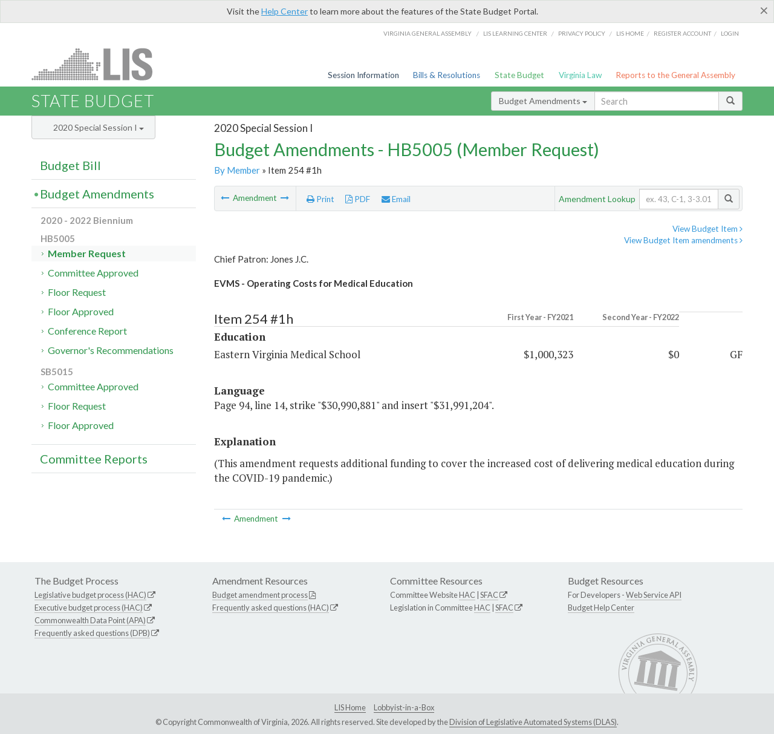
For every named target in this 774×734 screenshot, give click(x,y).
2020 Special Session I (98, 127)
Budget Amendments (543, 101)
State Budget (519, 75)
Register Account (682, 33)
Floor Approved (81, 311)
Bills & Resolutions (446, 75)
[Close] (764, 10)
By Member (237, 170)
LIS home (630, 33)
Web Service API (653, 595)
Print (320, 199)
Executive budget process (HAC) (88, 607)
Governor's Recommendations (111, 350)
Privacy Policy (581, 33)
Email (396, 199)
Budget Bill (70, 165)
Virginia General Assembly (427, 33)
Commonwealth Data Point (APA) (90, 620)
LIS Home (350, 707)
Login (730, 33)
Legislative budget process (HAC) (90, 595)
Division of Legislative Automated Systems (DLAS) (533, 722)
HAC (467, 595)
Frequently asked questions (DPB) (92, 633)
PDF (357, 199)
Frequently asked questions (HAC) (270, 607)
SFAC (489, 595)
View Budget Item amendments (683, 240)
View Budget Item (707, 229)
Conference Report (87, 330)
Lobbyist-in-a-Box (404, 707)
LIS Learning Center (515, 33)
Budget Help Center (601, 607)
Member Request (87, 253)
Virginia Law (580, 75)
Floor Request (77, 292)
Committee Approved (93, 272)
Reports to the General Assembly (675, 75)
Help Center (284, 11)
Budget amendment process (260, 595)
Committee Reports (94, 458)
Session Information (363, 75)
